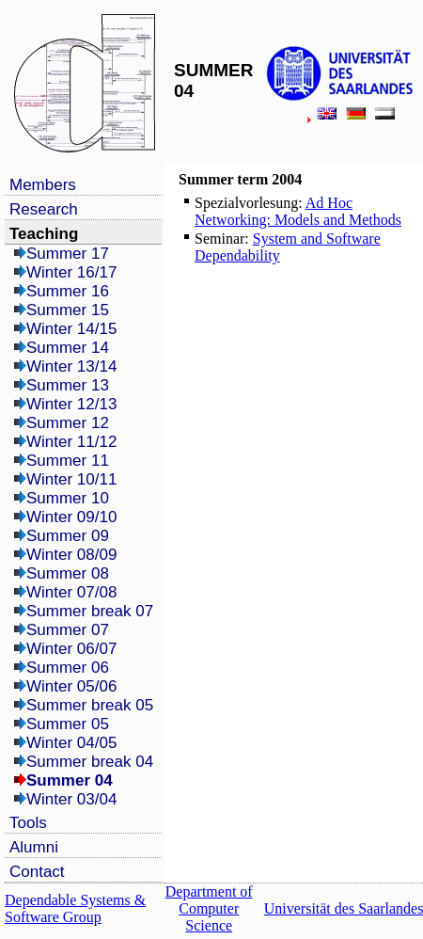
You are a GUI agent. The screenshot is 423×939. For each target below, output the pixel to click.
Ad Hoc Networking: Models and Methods (298, 211)
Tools (28, 823)
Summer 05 (67, 724)
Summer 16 (67, 291)
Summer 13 (67, 385)
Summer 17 (67, 254)
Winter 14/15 (71, 329)
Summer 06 (67, 667)
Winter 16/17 (71, 272)
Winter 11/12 (71, 442)
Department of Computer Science (209, 908)
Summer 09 (67, 536)
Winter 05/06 (71, 686)
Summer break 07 (89, 611)
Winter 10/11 (71, 479)
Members (42, 185)
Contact (37, 872)
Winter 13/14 (71, 366)
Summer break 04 (89, 762)
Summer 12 (67, 423)
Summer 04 (69, 780)
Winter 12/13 (71, 404)
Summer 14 (67, 348)
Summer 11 (67, 461)
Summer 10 (67, 498)
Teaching (43, 234)
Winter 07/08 (71, 592)
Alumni (33, 847)
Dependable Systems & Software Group (75, 908)
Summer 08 (67, 573)
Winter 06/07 (71, 649)
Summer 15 (67, 310)
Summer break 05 (89, 705)
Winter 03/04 (71, 799)
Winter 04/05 (71, 743)
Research (43, 209)
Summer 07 (67, 630)
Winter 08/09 (71, 555)
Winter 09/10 (71, 517)
